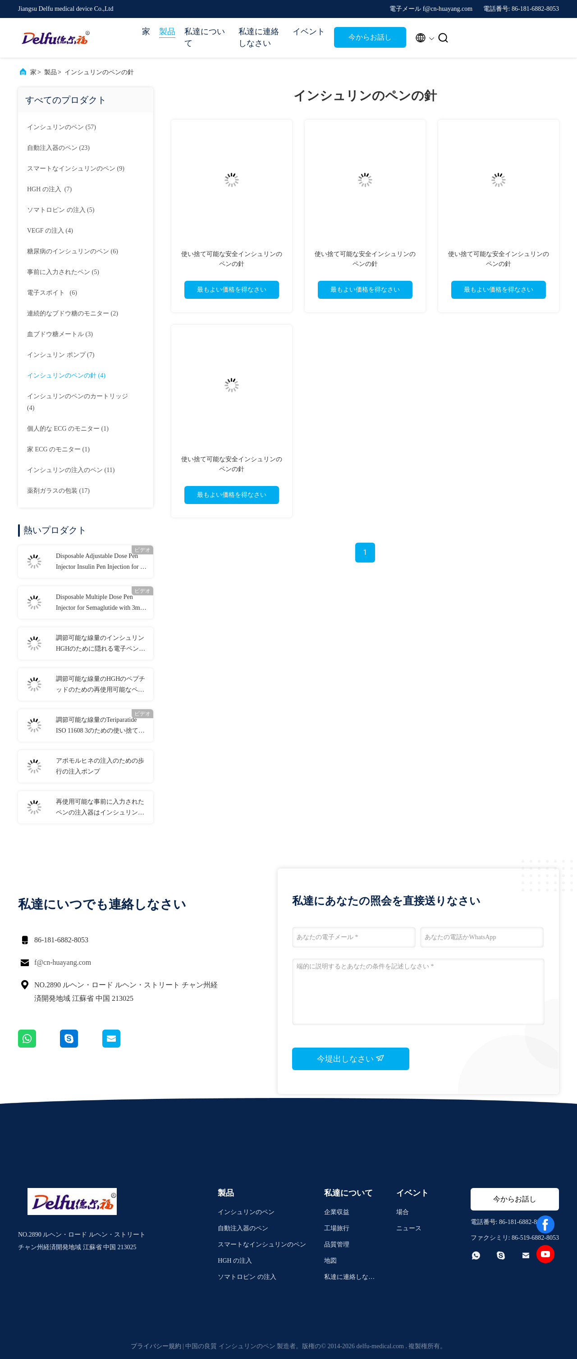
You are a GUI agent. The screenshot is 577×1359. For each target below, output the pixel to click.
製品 (167, 31)
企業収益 (336, 1212)
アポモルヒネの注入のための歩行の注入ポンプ (100, 766)
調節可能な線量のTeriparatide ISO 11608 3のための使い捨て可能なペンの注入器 (100, 726)
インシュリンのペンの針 (99, 72)
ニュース (408, 1228)
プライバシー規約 (156, 1346)
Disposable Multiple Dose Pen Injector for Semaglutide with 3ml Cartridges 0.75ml (99, 603)
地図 (330, 1260)
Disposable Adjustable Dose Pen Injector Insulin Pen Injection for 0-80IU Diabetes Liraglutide (101, 562)
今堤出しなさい (351, 1058)
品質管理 (336, 1244)
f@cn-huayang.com (62, 962)
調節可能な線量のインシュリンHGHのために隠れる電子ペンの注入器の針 (100, 644)
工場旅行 (336, 1228)
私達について (204, 37)
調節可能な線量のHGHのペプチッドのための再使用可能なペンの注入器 (100, 685)
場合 (402, 1212)
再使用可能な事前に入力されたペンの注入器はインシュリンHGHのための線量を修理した (100, 808)
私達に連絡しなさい (258, 37)
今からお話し (370, 37)
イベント (309, 31)
